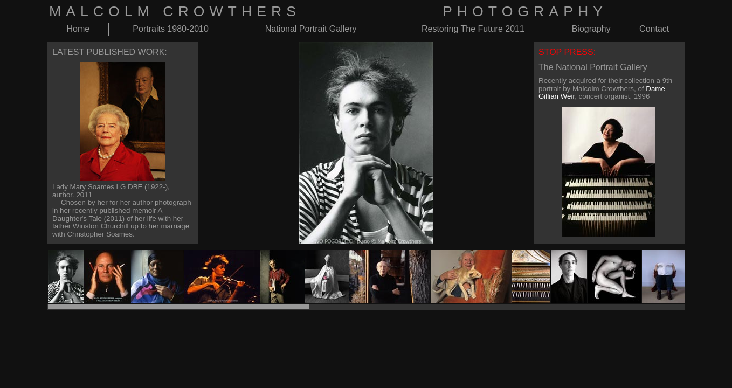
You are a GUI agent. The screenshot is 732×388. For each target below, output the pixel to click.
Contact (654, 28)
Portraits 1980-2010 (171, 28)
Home (77, 28)
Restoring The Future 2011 (473, 28)
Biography (591, 28)
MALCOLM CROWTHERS (175, 11)
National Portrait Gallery (311, 28)
